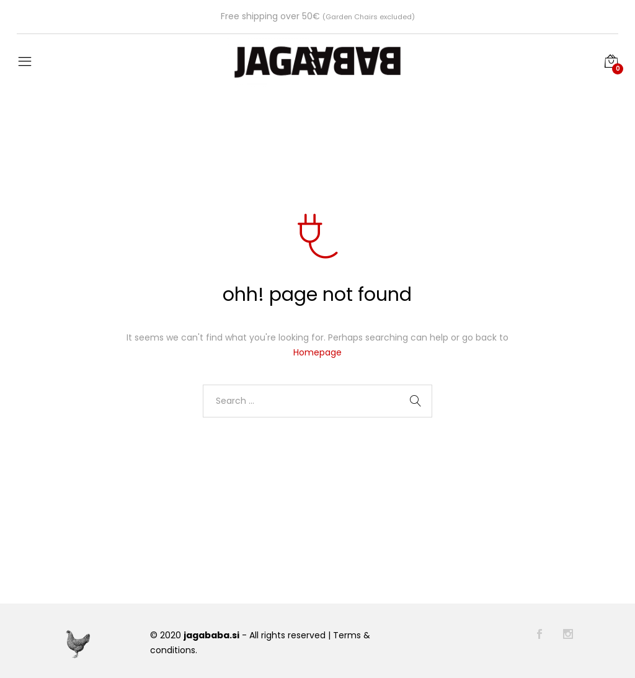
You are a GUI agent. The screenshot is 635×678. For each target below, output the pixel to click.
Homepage (317, 352)
